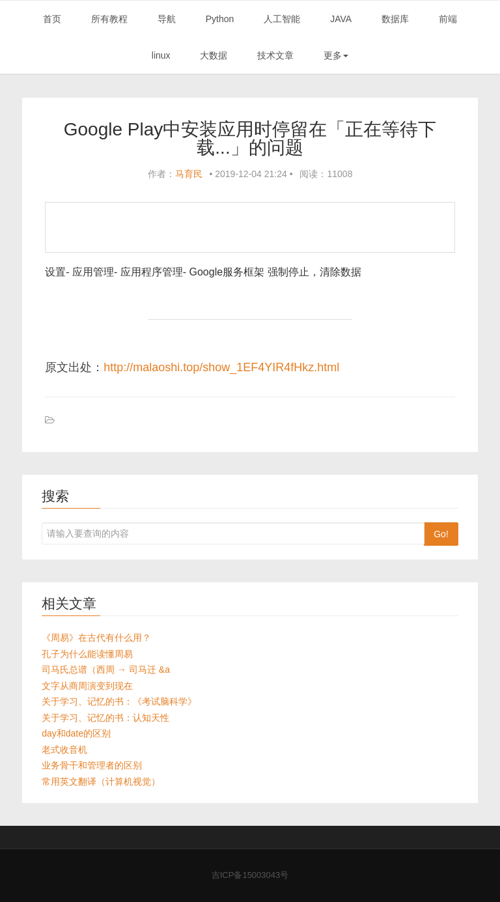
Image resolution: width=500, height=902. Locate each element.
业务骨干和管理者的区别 (92, 765)
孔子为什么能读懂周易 (87, 654)
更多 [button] (336, 55)
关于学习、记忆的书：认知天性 (105, 717)
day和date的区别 (76, 733)
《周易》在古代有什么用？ (96, 637)
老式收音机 (64, 749)
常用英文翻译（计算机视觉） (101, 781)
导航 (167, 19)
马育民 (188, 174)
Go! (441, 534)
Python (220, 19)
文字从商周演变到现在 (87, 686)
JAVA (341, 19)
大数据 (213, 55)
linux (161, 55)
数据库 (395, 19)
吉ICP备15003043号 (250, 875)
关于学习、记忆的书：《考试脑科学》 (119, 701)
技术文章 (275, 55)
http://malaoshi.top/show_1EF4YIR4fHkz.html (221, 367)
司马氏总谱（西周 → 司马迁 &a (106, 669)
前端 (448, 19)
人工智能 (282, 19)
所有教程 (109, 19)
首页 (52, 19)
